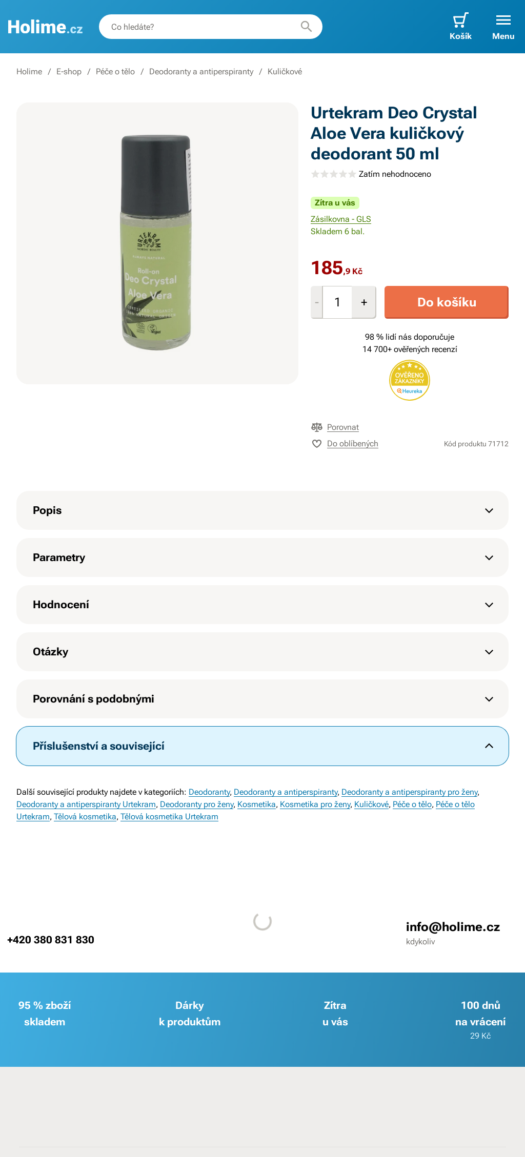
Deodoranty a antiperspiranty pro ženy (409, 792)
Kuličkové (285, 71)
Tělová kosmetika (85, 816)
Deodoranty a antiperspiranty (201, 71)
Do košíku (446, 302)
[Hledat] (306, 26)
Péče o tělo (115, 71)
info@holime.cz (453, 927)
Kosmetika (256, 804)
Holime (29, 71)
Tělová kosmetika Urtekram (169, 816)
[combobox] (210, 26)
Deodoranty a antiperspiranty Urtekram (86, 804)
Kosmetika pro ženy (315, 804)
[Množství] (337, 302)
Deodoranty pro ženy (196, 804)
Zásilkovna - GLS (341, 219)
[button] (503, 26)
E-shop (69, 71)
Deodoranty (209, 792)
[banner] (45, 26)
